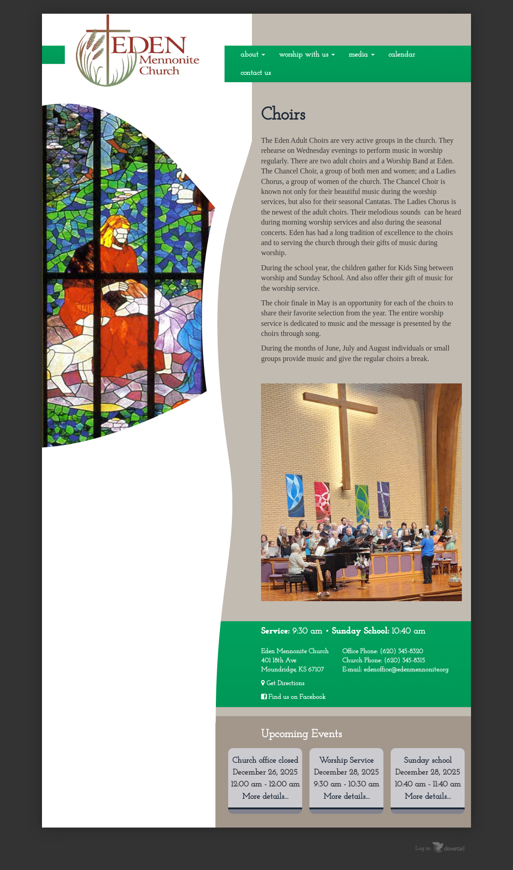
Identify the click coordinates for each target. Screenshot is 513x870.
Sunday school (428, 761)
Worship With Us (307, 54)
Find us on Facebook (293, 697)
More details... (265, 797)
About (253, 54)
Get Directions (282, 683)
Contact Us (256, 73)
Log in (422, 848)
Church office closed (265, 761)
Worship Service (346, 761)
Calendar (401, 54)
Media (362, 54)
